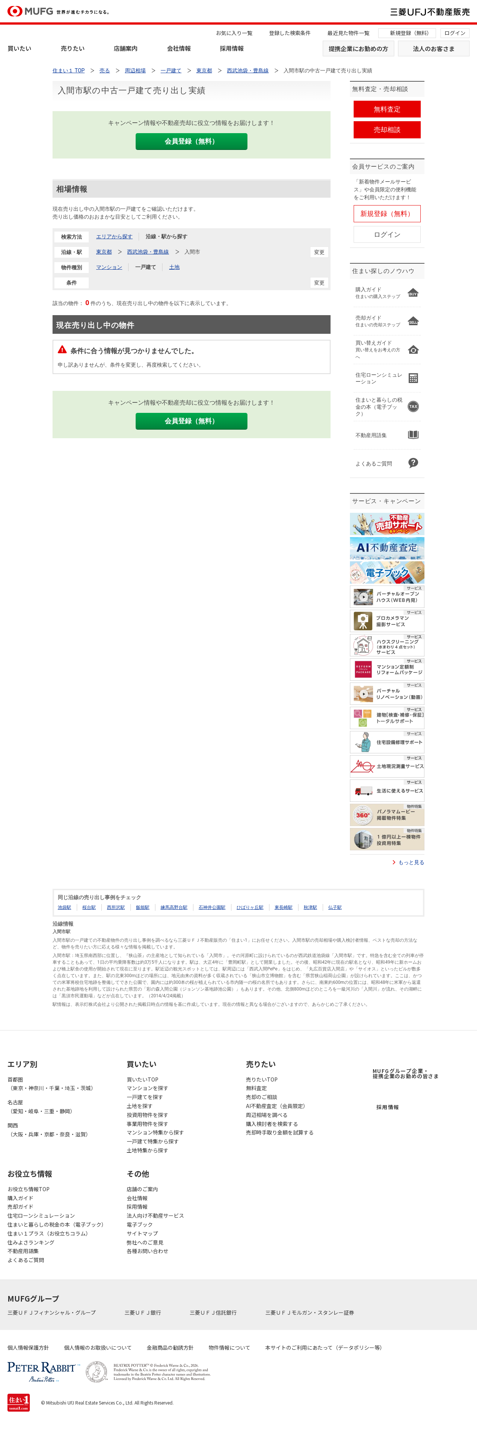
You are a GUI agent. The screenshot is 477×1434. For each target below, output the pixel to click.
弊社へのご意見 (145, 1242)
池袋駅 (64, 907)
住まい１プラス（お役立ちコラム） (49, 1233)
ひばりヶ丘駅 (250, 907)
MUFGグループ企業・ (406, 1073)
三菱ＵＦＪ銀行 (143, 1312)
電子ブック (140, 1224)
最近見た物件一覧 (348, 33)
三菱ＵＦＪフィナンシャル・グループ (52, 1312)
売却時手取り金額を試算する (280, 1132)
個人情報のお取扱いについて (98, 1347)
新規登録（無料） (411, 33)
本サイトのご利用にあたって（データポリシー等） (325, 1347)
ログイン (455, 33)
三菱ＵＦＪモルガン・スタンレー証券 (310, 1312)
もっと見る (411, 862)
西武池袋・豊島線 (148, 252)
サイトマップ (142, 1233)
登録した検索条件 (290, 33)
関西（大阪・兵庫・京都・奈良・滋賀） (49, 1129)
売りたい (73, 48)
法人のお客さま (434, 48)
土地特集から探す (147, 1150)
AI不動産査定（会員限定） (277, 1106)
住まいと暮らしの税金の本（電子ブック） (57, 1224)
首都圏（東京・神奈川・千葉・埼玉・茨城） (51, 1084)
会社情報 (179, 48)
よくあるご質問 (25, 1260)
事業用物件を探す (147, 1123)
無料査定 (256, 1088)
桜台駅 (89, 907)
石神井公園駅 (212, 907)
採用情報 (232, 48)
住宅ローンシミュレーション (41, 1215)
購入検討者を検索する (272, 1123)
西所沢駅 (116, 907)
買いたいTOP (142, 1079)
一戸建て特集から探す (153, 1141)
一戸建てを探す (145, 1097)
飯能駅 (142, 907)
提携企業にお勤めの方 (358, 48)
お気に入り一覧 (234, 33)
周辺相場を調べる (267, 1114)
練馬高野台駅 (174, 907)
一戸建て (145, 267)
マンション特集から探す (155, 1132)
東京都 (104, 252)
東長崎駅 (284, 907)
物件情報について (229, 1347)
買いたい (19, 48)
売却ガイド (20, 1206)
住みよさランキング (30, 1242)
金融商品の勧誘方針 (170, 1347)
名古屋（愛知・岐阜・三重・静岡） (41, 1106)
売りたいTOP (262, 1079)
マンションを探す (147, 1088)
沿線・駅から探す (166, 236)
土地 (174, 267)
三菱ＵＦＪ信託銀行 (214, 1312)
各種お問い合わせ (147, 1251)
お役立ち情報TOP (28, 1189)
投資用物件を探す (147, 1114)
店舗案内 (126, 48)
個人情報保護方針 (28, 1347)
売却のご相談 (261, 1097)
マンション (109, 267)
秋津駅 (310, 907)
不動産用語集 (23, 1251)
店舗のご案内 (142, 1189)
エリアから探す (114, 236)
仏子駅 (335, 907)
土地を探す (140, 1106)
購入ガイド (20, 1198)
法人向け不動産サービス (155, 1215)
